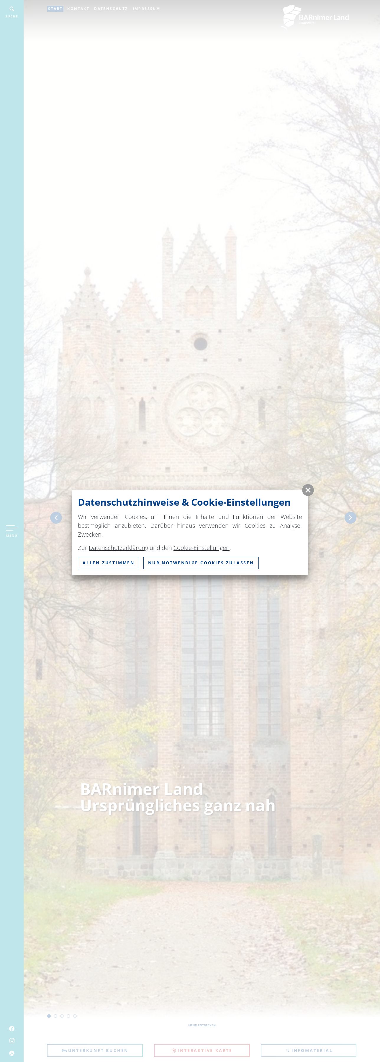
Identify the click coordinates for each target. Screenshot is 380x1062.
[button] (308, 490)
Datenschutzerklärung (118, 548)
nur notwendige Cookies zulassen (201, 562)
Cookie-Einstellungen (201, 548)
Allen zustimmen (109, 562)
